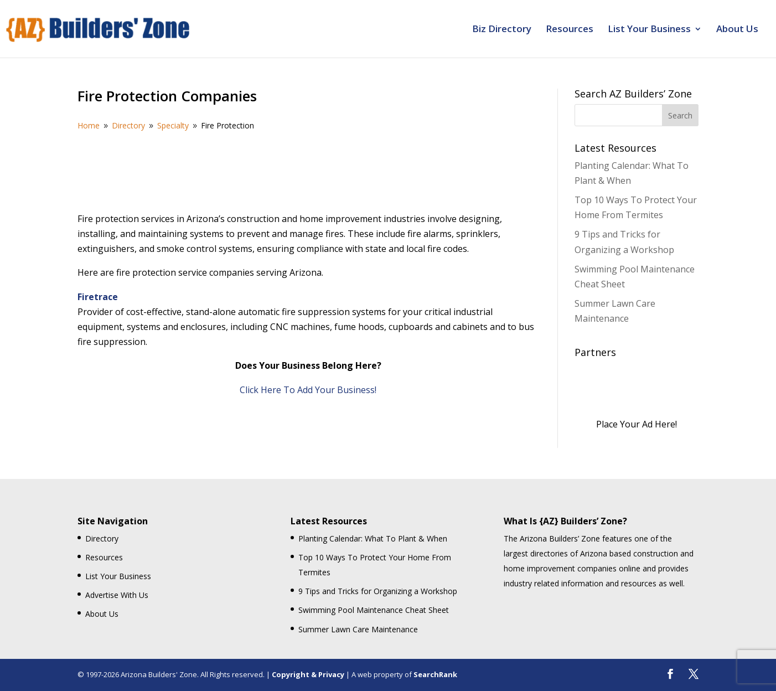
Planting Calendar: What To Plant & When (372, 538)
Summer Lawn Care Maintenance (358, 629)
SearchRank (435, 674)
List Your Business (649, 30)
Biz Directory (501, 30)
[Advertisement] (308, 170)
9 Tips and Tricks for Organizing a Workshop (377, 591)
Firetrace (97, 297)
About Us (737, 30)
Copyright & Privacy (308, 674)
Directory (101, 538)
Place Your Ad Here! (636, 424)
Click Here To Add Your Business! (308, 390)
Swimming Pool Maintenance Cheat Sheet (373, 610)
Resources (569, 30)
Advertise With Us (116, 595)
